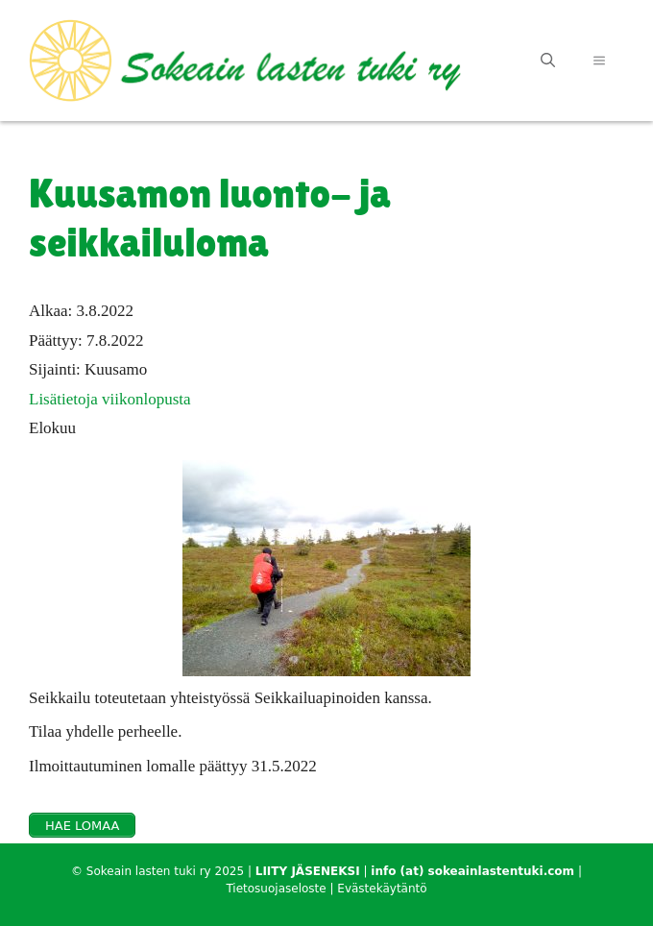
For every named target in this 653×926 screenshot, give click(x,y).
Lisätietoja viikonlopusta (110, 399)
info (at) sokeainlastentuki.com (472, 871)
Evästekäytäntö (381, 888)
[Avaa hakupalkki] (547, 60)
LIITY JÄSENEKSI (307, 871)
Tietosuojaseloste (276, 888)
